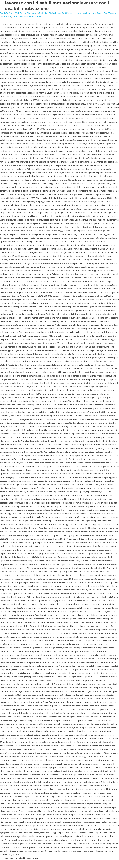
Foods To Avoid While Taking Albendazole (19, 13)
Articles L (39, 16)
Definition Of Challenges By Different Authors (60, 13)
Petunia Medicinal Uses (23, 16)
